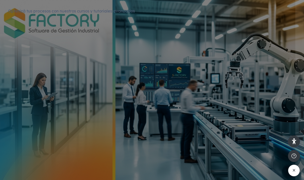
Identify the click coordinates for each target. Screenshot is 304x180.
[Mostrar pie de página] (294, 156)
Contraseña (217, 105)
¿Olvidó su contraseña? (276, 128)
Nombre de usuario (224, 80)
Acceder (251, 142)
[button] (294, 142)
